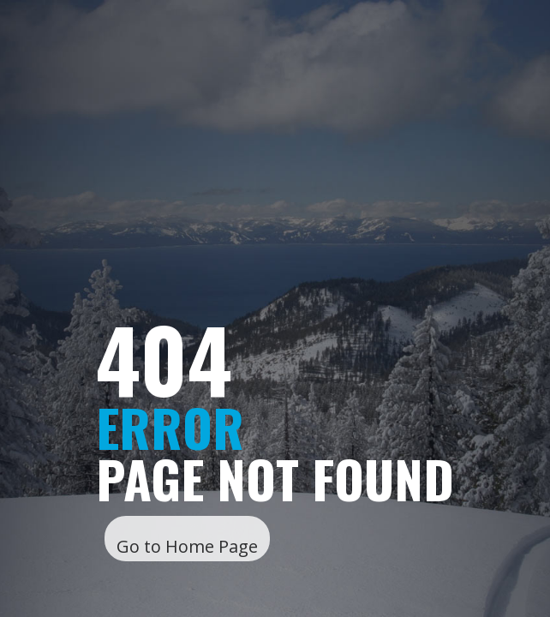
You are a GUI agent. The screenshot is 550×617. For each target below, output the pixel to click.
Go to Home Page (187, 546)
